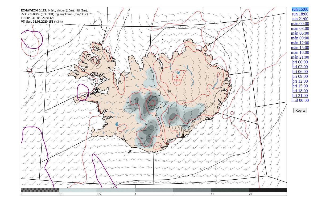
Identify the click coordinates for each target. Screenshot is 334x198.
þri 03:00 (300, 66)
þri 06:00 (300, 71)
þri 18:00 (300, 90)
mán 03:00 (300, 28)
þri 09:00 (300, 76)
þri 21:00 (300, 95)
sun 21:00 (300, 19)
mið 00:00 (300, 100)
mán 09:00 (300, 38)
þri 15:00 (300, 86)
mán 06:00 (300, 33)
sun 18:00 (300, 14)
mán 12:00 (300, 43)
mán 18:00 (300, 52)
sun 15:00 (300, 9)
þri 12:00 (300, 81)
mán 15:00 (300, 47)
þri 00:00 (300, 62)
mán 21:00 (300, 57)
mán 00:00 (300, 23)
